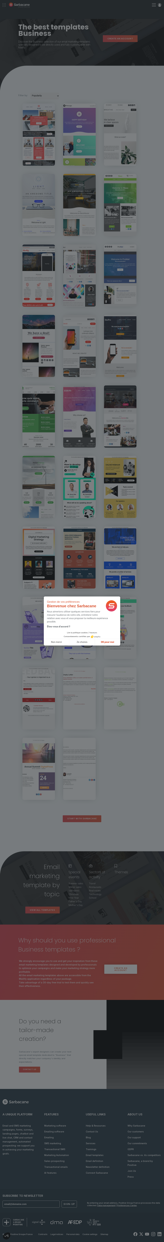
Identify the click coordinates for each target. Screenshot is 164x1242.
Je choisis (82, 642)
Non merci (56, 642)
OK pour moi (107, 642)
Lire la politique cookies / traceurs (82, 633)
